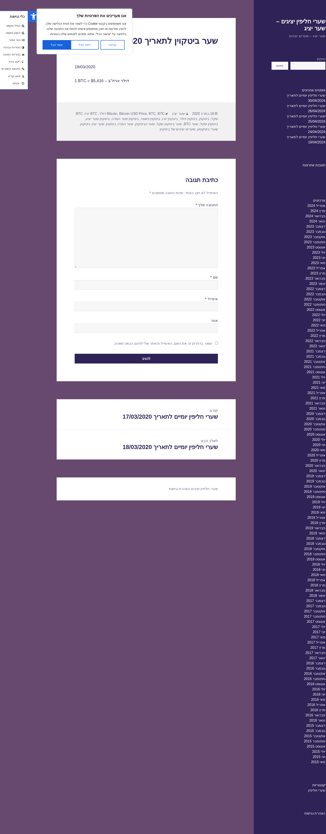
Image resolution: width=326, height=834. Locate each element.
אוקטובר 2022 (286, 299)
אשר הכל (29, 45)
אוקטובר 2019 (286, 486)
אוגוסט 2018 (288, 559)
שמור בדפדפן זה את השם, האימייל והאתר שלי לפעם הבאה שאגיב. (134, 343)
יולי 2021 (290, 377)
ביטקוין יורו (142, 119)
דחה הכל (57, 45)
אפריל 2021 (288, 393)
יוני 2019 (291, 507)
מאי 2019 (290, 512)
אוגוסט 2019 (288, 497)
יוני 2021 (291, 382)
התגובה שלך (179, 205)
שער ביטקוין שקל (141, 124)
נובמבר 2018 (287, 543)
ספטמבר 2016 (286, 679)
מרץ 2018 (289, 585)
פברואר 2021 (287, 403)
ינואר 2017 (289, 658)
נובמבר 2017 (287, 606)
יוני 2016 (291, 694)
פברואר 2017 (287, 653)
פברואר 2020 (287, 465)
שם (186, 277)
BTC (124, 113)
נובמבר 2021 (287, 356)
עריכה (84, 45)
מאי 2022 (290, 325)
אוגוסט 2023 (288, 247)
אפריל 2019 (288, 517)
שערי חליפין (288, 790)
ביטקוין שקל (181, 124)
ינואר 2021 (289, 408)
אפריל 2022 (288, 330)
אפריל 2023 (288, 268)
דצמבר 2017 (287, 601)
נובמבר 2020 (287, 419)
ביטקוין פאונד (122, 119)
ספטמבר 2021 (286, 367)
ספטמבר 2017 (286, 616)
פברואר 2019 (287, 528)
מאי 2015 (290, 762)
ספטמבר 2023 (286, 242)
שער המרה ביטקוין (91, 124)
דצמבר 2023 (287, 226)
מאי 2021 (290, 387)
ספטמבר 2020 (286, 429)
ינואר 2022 (289, 346)
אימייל (183, 299)
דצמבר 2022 (287, 289)
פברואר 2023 (287, 278)
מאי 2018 (290, 575)
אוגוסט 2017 (288, 621)
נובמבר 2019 (287, 481)
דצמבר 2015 (287, 725)
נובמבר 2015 (287, 731)
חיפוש (293, 59)
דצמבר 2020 (287, 413)
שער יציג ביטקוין (64, 124)
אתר (186, 321)
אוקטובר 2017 (286, 611)
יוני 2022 (291, 320)
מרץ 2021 (289, 398)
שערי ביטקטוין (179, 129)
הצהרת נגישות (286, 813)
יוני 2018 (291, 569)
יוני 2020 (291, 445)
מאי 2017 (290, 637)
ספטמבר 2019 (286, 491)
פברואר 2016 (287, 715)
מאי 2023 (290, 263)
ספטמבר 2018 (286, 554)
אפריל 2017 (288, 642)
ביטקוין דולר (160, 119)
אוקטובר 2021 (286, 361)
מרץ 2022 (289, 335)
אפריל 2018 (288, 580)
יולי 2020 (290, 439)
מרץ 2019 (289, 523)
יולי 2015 (290, 751)
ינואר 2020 (289, 471)
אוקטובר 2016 (286, 673)
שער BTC (163, 124)
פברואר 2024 (287, 216)
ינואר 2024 (289, 221)
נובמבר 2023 (287, 232)
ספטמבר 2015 (286, 741)
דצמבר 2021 (287, 351)
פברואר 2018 (287, 590)
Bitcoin (84, 113)
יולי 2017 (290, 627)
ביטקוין (176, 119)
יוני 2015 (291, 757)
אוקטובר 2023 (286, 237)
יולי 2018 (290, 564)
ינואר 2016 (289, 720)
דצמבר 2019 (287, 476)
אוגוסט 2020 (288, 434)
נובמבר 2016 (287, 668)
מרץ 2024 (289, 211)
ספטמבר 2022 (286, 304)
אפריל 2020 (288, 455)
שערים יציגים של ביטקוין (149, 129)
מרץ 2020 (289, 460)
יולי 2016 (290, 689)
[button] (5, 16)
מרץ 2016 (289, 710)
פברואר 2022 (287, 341)
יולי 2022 (290, 315)
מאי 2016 (290, 699)
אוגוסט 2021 (288, 372)
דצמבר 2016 (287, 663)
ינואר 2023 (289, 284)
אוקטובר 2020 (286, 424)
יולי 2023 (290, 252)
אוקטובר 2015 (286, 736)
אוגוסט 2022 (288, 310)
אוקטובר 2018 (286, 549)
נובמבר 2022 (287, 294)
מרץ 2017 (289, 647)
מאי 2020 (290, 450)
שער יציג (150, 113)
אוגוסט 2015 (288, 746)
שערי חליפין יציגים (176, 489)
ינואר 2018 (289, 595)
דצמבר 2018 (287, 538)
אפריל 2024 (288, 206)
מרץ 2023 (289, 273)
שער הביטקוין (117, 124)
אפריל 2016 (288, 705)
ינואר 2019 (289, 533)
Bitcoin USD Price (105, 113)
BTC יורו (63, 113)
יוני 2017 (291, 632)
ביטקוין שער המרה (97, 119)
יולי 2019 (290, 502)
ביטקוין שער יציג (70, 119)
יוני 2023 (291, 258)
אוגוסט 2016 (288, 684)
